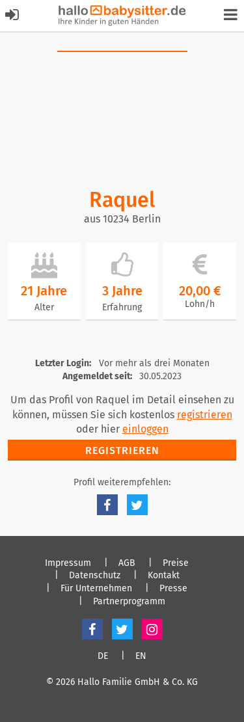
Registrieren (122, 450)
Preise (176, 563)
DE (103, 656)
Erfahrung (122, 307)
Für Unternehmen (96, 588)
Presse (173, 588)
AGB (126, 563)
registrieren (204, 414)
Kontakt (164, 575)
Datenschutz (94, 575)
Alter (44, 307)
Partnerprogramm (129, 601)
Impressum (68, 563)
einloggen (145, 429)
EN (140, 656)
